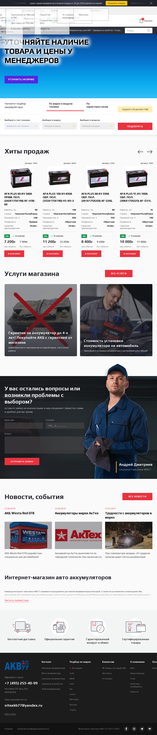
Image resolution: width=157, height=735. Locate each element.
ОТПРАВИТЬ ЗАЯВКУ (22, 461)
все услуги (118, 273)
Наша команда (137, 673)
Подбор (9, 10)
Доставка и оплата (32, 10)
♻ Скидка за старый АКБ (114, 668)
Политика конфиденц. (136, 685)
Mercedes (74, 699)
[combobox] (22, 126)
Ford (72, 684)
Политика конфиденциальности (33, 729)
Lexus (72, 694)
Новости (134, 691)
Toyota (73, 710)
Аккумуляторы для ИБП (80, 30)
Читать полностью (17, 600)
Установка (107, 678)
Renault (73, 704)
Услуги (77, 10)
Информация (58, 10)
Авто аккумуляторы (14, 30)
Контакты (95, 10)
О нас (132, 678)
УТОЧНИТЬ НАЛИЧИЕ (21, 79)
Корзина (146, 21)
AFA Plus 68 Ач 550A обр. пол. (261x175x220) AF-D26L (97, 197)
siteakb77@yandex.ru (23, 705)
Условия (9, 729)
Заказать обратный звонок (63, 22)
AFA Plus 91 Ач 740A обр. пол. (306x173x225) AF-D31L (135, 197)
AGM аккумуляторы (51, 689)
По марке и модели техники (61, 105)
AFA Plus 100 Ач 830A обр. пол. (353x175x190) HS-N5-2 (58, 197)
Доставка (106, 673)
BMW (72, 678)
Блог (132, 668)
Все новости (137, 496)
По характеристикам (97, 105)
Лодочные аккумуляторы (56, 30)
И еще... (118, 30)
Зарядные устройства (103, 30)
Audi (72, 673)
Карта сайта (10, 714)
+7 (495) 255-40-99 (61, 18)
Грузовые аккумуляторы (53, 678)
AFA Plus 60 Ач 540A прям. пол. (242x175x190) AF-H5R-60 (20, 199)
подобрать (135, 126)
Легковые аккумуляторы (53, 668)
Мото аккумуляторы (33, 30)
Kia (71, 689)
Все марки (76, 668)
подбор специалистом (135, 109)
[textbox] (22, 126)
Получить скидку (116, 3)
